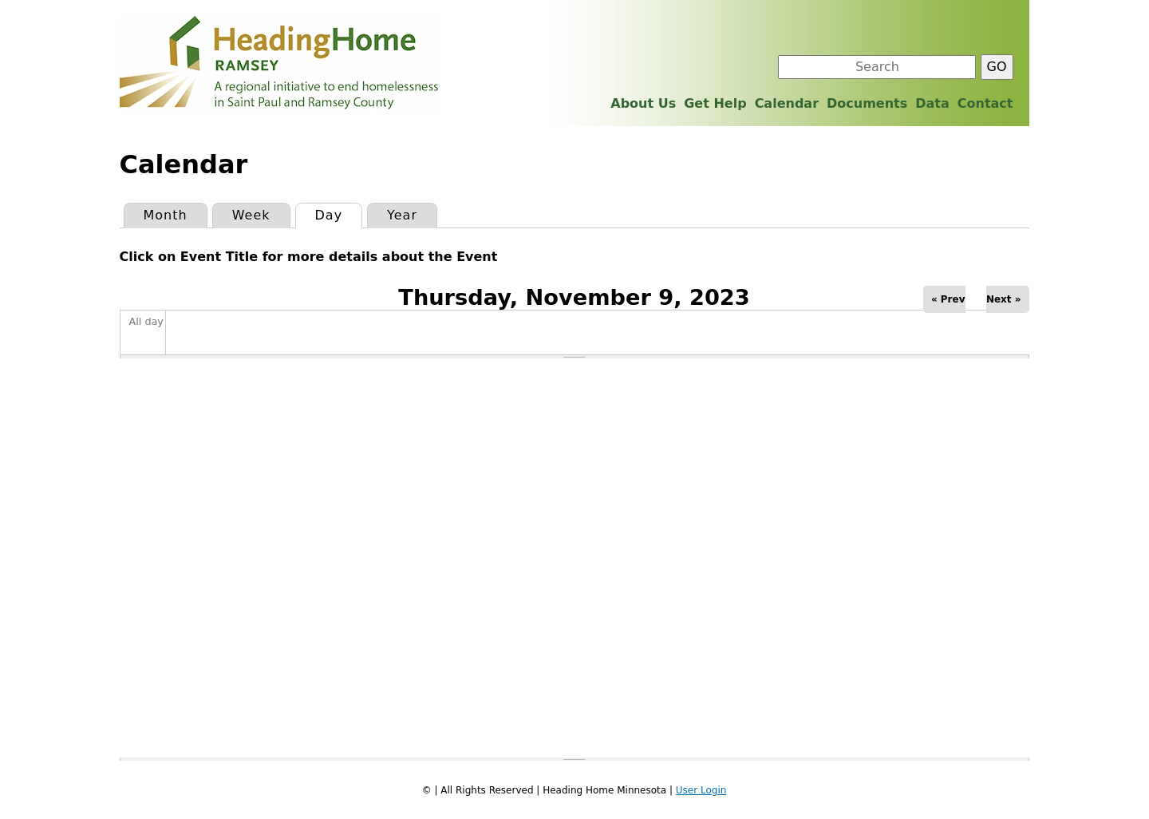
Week (251, 215)
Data (932, 103)
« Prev (948, 299)
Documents (867, 103)
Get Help (715, 103)
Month (166, 215)
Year (402, 215)
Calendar (787, 103)
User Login (701, 790)
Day (338, 213)
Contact (985, 103)
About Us (643, 103)
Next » (1003, 299)
